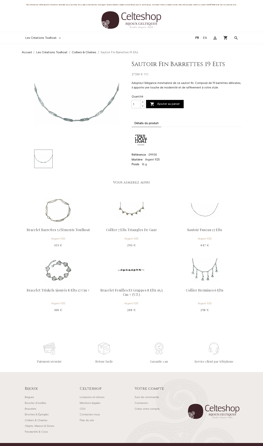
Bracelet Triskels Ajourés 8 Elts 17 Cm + (58, 290)
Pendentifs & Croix (36, 431)
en (205, 38)
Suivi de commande (147, 397)
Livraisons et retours (92, 397)
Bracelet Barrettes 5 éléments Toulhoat (58, 230)
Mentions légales (90, 403)
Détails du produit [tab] (146, 123)
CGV (83, 408)
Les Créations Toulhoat (43, 38)
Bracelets (30, 408)
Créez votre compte (147, 408)
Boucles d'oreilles (35, 403)
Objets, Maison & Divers (39, 426)
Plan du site (87, 420)
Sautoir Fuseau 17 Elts (204, 230)
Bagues (29, 397)
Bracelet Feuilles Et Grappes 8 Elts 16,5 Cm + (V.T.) (131, 292)
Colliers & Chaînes (36, 420)
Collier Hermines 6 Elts (204, 290)
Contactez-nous (90, 414)
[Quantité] (136, 104)
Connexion (141, 403)
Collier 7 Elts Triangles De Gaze (131, 230)
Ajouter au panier (165, 104)
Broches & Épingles (37, 414)
